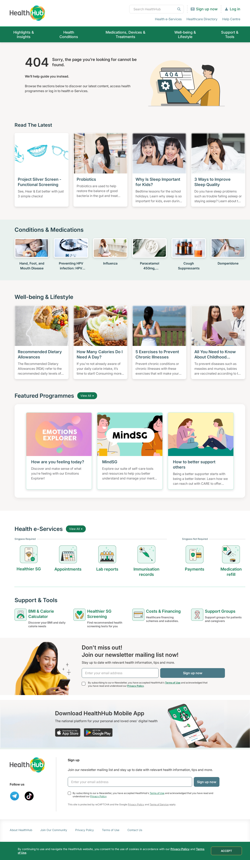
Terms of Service (159, 804)
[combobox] (156, 9)
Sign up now (207, 9)
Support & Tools (229, 34)
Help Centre (231, 19)
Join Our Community (53, 830)
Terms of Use (172, 682)
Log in (235, 9)
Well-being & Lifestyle (185, 34)
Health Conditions (68, 34)
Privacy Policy (135, 685)
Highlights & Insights (23, 34)
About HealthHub (21, 830)
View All (87, 395)
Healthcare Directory (201, 19)
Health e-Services (168, 19)
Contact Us (134, 830)
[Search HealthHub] (156, 9)
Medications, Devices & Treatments (125, 34)
